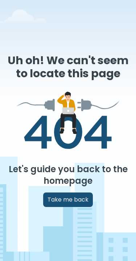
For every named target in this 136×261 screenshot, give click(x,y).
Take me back (68, 199)
